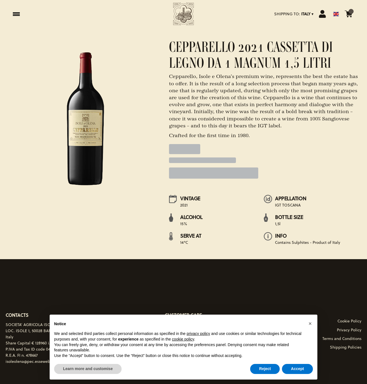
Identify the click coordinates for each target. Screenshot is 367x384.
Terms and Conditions (341, 338)
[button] (310, 323)
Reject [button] (265, 368)
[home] (183, 14)
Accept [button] (297, 368)
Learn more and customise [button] (88, 368)
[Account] (322, 14)
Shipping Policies (345, 347)
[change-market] (294, 14)
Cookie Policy (349, 321)
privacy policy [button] (198, 333)
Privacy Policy (349, 330)
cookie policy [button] (183, 339)
